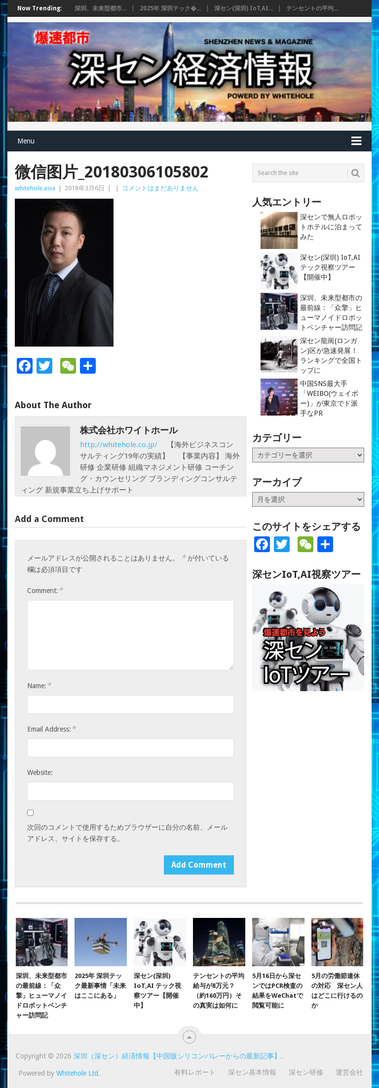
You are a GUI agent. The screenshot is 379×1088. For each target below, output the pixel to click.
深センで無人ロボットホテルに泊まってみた (331, 227)
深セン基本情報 (252, 1072)
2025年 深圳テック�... (170, 8)
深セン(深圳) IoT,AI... (243, 8)
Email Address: (51, 729)
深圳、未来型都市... (100, 8)
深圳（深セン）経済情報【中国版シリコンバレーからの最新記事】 (177, 1056)
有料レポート (195, 1072)
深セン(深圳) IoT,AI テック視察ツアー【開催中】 (330, 267)
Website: (40, 772)
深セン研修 (306, 1072)
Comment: (45, 590)
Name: (39, 685)
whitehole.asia (35, 188)
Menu (26, 141)
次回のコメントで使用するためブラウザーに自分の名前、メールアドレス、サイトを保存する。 (127, 832)
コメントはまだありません (160, 188)
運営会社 (349, 1072)
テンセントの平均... (312, 8)
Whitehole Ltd (77, 1073)
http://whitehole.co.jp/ (119, 444)
